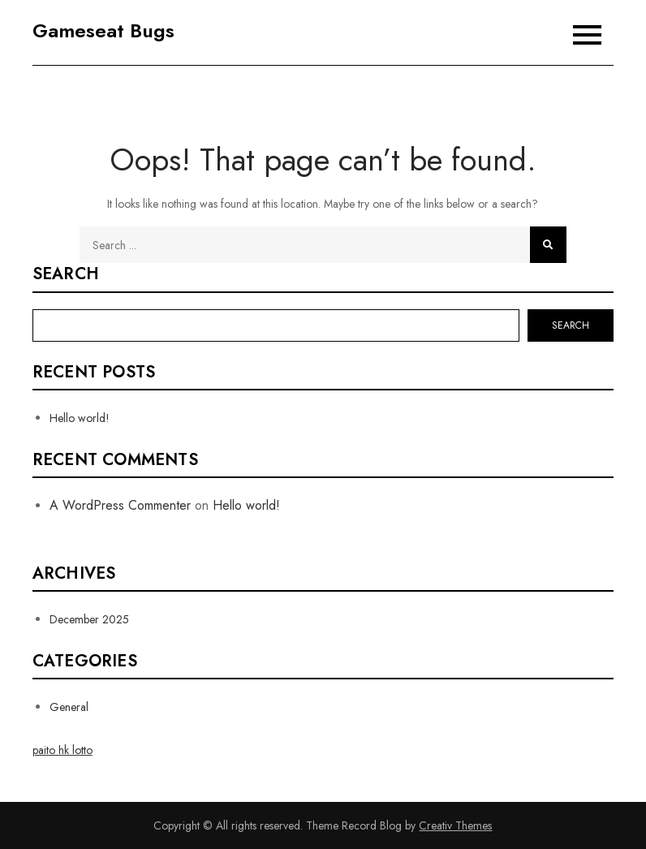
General (69, 707)
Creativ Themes (455, 825)
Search (65, 274)
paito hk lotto (62, 750)
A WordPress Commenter (120, 505)
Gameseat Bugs (103, 30)
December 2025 (89, 619)
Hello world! (80, 418)
